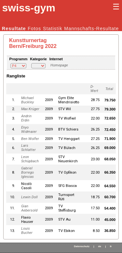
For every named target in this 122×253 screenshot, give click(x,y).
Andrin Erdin (26, 118)
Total (109, 89)
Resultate (14, 28)
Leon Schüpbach (30, 159)
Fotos (34, 28)
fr (111, 246)
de (99, 246)
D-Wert (94, 89)
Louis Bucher (27, 230)
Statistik (52, 28)
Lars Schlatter (28, 148)
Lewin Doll (29, 197)
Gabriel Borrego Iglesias (27, 172)
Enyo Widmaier (29, 129)
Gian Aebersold (29, 208)
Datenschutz (81, 246)
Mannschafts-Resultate (91, 28)
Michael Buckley (27, 100)
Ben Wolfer (30, 139)
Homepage (59, 65)
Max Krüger (30, 109)
